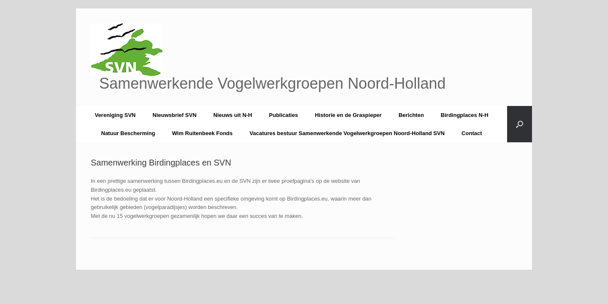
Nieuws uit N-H (232, 115)
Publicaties (283, 115)
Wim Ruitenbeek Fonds (202, 133)
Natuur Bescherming (128, 133)
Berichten (411, 115)
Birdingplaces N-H (465, 115)
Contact (471, 133)
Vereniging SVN (115, 115)
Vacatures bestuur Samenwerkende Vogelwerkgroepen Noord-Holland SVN (347, 133)
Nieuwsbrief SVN (174, 115)
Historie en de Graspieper (348, 115)
